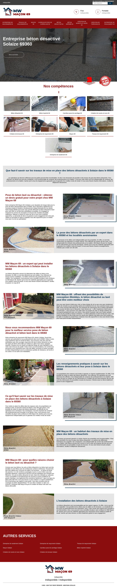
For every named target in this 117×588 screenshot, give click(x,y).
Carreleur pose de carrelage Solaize (51, 548)
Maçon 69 (33, 23)
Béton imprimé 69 (69, 23)
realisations (13, 54)
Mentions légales (69, 585)
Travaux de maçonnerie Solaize (86, 543)
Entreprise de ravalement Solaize (13, 543)
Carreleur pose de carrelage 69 (45, 23)
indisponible (84, 13)
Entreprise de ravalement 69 (109, 23)
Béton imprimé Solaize (84, 548)
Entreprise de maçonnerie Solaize (50, 543)
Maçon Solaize (7, 548)
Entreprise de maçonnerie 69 (8, 23)
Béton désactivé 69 (58, 23)
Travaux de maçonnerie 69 (22, 23)
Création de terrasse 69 (95, 23)
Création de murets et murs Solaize (13, 552)
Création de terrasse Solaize (48, 552)
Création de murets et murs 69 (81, 23)
